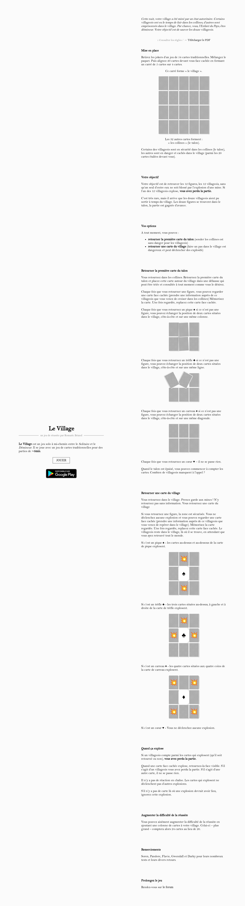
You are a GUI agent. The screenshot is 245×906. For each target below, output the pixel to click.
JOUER (61, 460)
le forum (168, 887)
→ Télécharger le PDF (197, 40)
